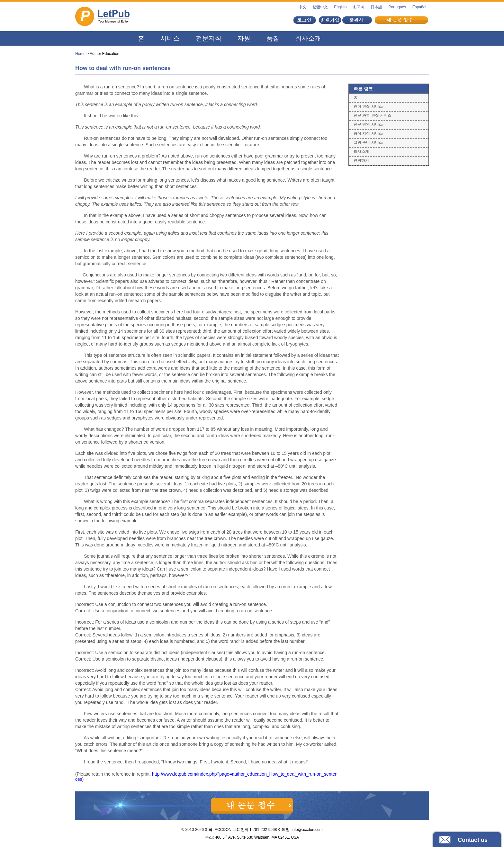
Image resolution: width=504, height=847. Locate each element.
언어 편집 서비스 (368, 106)
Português (397, 7)
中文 (302, 7)
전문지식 (208, 38)
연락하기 (361, 160)
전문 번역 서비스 (368, 124)
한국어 (358, 7)
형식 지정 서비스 (368, 133)
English (340, 7)
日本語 (376, 7)
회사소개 (308, 38)
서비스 (170, 38)
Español (419, 7)
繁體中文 (320, 7)
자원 (244, 38)
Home (80, 53)
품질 (272, 38)
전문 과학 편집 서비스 (373, 115)
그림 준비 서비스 (368, 142)
